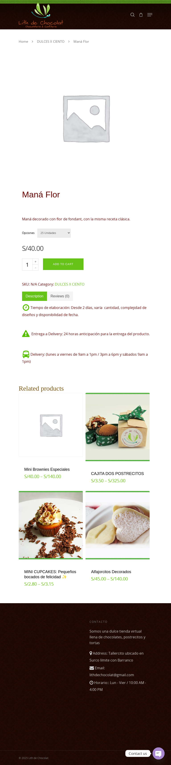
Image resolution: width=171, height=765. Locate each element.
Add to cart (63, 264)
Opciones (28, 233)
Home (23, 41)
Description (34, 296)
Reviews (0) (60, 296)
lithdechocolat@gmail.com (112, 674)
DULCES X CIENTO (51, 41)
